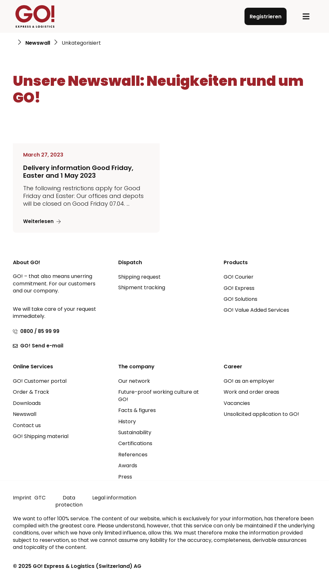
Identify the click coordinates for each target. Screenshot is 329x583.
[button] (306, 16)
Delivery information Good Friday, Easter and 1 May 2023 (78, 171)
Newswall (37, 43)
